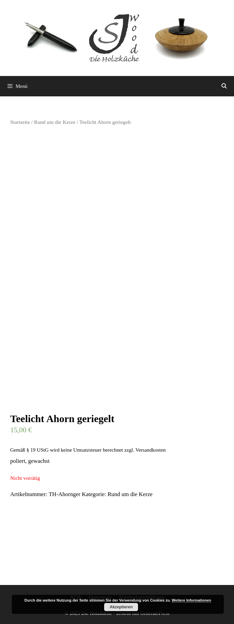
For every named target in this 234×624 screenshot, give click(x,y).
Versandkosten (150, 450)
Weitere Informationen (191, 600)
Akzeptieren (121, 607)
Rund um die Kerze (54, 122)
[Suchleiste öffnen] (224, 86)
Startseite (20, 122)
